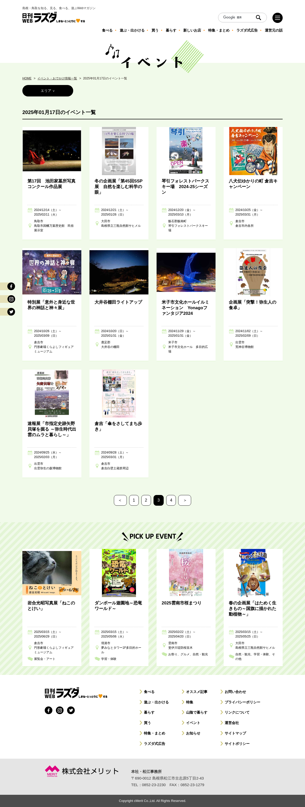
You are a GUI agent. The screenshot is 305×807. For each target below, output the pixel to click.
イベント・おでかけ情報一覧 (57, 78)
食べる (149, 692)
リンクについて (237, 712)
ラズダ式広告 (154, 744)
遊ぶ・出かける (156, 702)
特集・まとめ (154, 733)
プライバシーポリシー (242, 702)
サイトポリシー (237, 744)
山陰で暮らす (196, 712)
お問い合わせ (235, 692)
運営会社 (232, 723)
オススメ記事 (196, 692)
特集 (189, 702)
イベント (193, 723)
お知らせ (193, 733)
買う (147, 723)
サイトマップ (235, 733)
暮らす (149, 712)
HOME (27, 78)
